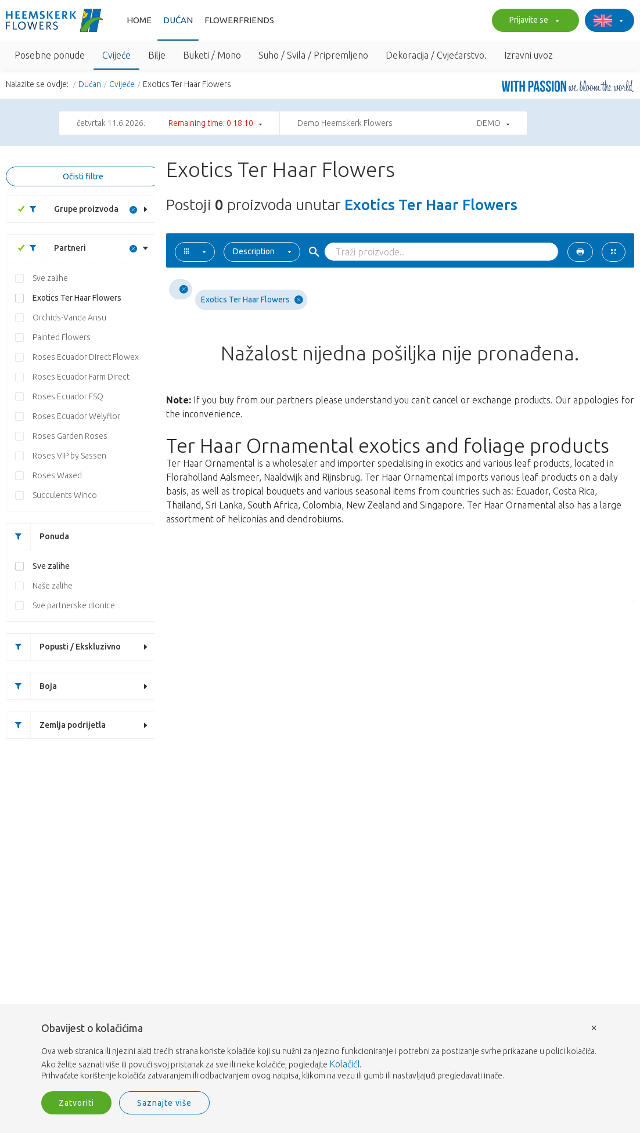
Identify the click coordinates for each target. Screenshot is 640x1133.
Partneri (53, 248)
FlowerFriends (239, 20)
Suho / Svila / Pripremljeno (313, 55)
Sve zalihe (50, 278)
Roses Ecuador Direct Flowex (86, 357)
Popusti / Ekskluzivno (63, 647)
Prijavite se (532, 21)
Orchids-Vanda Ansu (69, 317)
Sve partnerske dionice (74, 605)
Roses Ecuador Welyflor (76, 416)
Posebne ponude (50, 55)
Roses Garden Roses (70, 436)
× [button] (594, 1027)
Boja (31, 686)
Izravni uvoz (528, 55)
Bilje (157, 55)
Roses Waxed (57, 475)
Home (139, 20)
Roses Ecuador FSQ (68, 396)
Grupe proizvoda (69, 209)
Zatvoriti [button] (76, 1102)
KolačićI (344, 1064)
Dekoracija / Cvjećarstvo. (436, 55)
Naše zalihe (53, 585)
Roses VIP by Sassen (69, 455)
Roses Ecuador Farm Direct (81, 376)
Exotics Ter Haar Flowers (77, 297)
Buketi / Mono (212, 55)
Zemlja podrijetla (56, 725)
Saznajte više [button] (164, 1102)
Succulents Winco (65, 495)
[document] (320, 1052)
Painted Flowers (62, 337)
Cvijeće (116, 55)
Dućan (178, 20)
